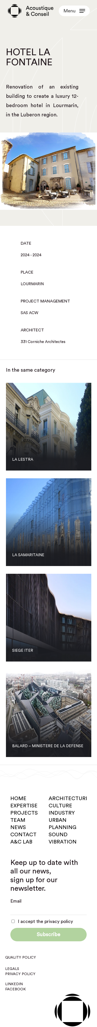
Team (17, 820)
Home (18, 798)
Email (15, 901)
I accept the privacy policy (42, 921)
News (18, 827)
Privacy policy (20, 974)
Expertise (24, 805)
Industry (62, 813)
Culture (60, 805)
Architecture (69, 798)
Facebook (15, 989)
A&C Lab (21, 842)
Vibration (63, 842)
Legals (12, 969)
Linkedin (14, 984)
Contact (23, 834)
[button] (74, 10)
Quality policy (20, 957)
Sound (58, 834)
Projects (24, 813)
